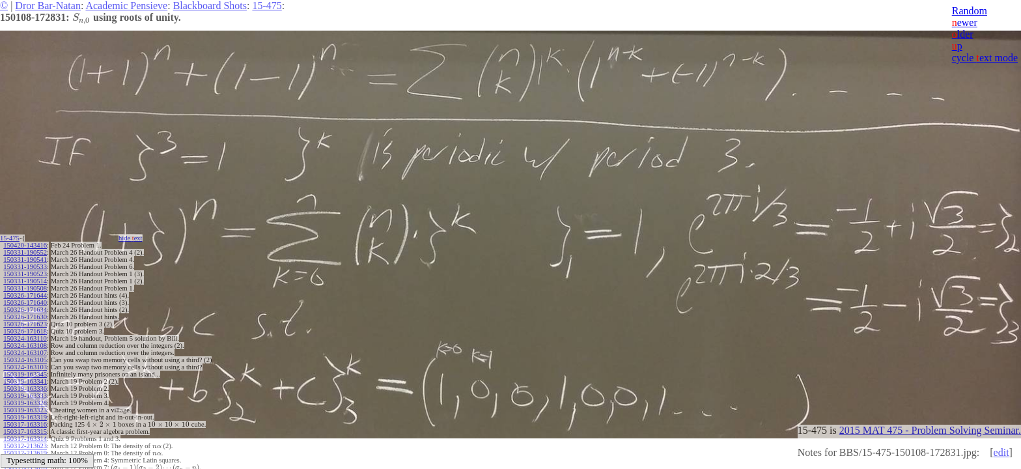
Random (969, 10)
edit (1001, 452)
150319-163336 (25, 388)
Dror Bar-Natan (48, 5)
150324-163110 (24, 338)
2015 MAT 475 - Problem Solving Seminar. (930, 430)
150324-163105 (25, 359)
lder (962, 34)
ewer (964, 22)
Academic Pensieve (126, 5)
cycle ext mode (985, 57)
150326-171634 (25, 309)
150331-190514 (25, 281)
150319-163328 (25, 402)
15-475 (266, 5)
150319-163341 (25, 381)
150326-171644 (25, 295)
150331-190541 (25, 259)
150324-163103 (25, 367)
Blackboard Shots (210, 5)
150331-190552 (25, 252)
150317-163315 (25, 431)
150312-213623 (25, 445)
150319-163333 (25, 395)
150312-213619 (25, 453)
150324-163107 (25, 352)
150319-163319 (25, 417)
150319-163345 (25, 374)
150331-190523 (25, 273)
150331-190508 (25, 288)
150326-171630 (25, 316)
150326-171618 (25, 331)
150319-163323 (25, 410)
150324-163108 (25, 345)
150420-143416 (25, 245)
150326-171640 (25, 302)
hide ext (131, 238)
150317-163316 (25, 424)
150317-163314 (25, 438)
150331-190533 (25, 266)
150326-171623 (25, 324)
